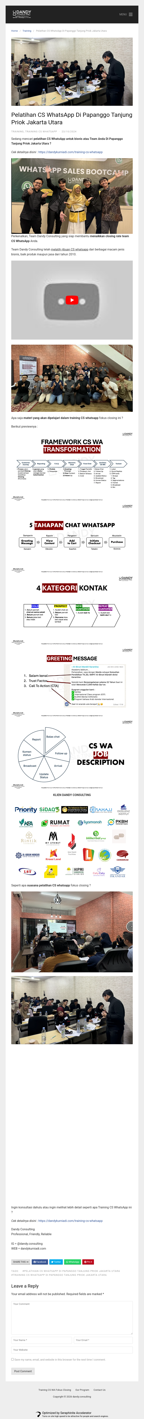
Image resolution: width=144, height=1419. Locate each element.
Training (26, 30)
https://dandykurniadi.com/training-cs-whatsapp (70, 152)
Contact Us (100, 1389)
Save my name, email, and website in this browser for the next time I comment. (60, 1359)
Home (14, 30)
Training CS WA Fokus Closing (54, 1389)
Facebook (40, 1262)
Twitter (56, 1262)
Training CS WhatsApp (41, 131)
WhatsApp (72, 1262)
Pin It (88, 1262)
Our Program (82, 1389)
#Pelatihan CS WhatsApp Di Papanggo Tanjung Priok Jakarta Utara (71, 1271)
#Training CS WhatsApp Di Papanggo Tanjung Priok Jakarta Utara (59, 1275)
